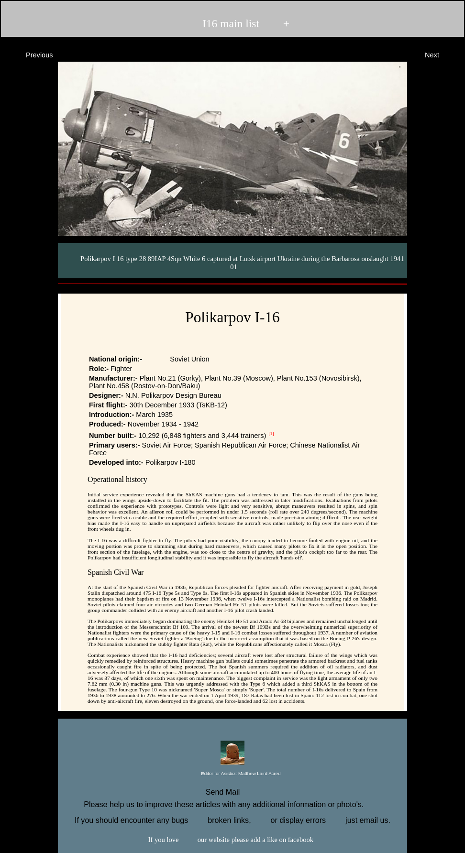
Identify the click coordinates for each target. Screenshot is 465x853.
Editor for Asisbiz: (232, 774)
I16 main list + (231, 23)
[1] (271, 433)
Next (440, 54)
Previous (31, 54)
